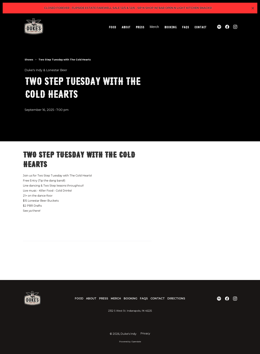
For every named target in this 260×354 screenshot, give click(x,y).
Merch (154, 27)
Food (112, 26)
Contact (200, 26)
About (126, 26)
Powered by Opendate (130, 341)
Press (140, 26)
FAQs (185, 26)
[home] (33, 27)
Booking (170, 26)
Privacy (145, 333)
